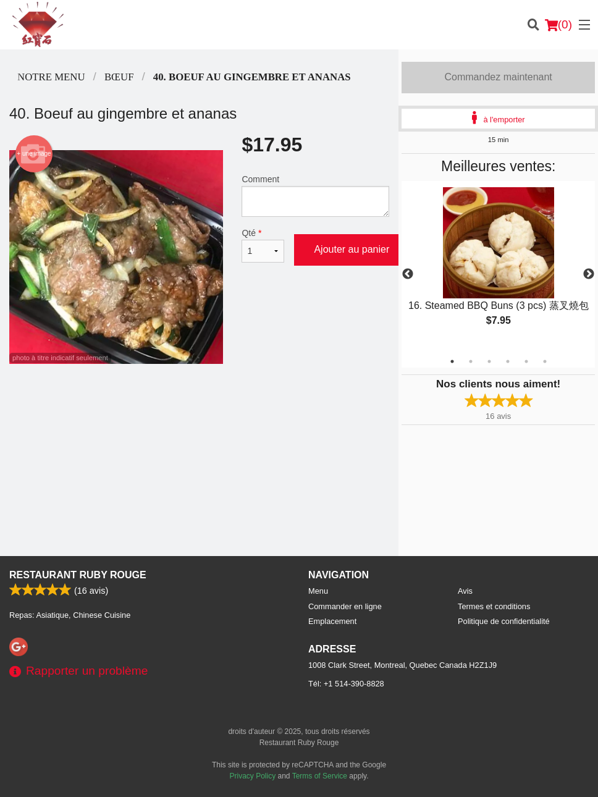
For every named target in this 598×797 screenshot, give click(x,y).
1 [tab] (452, 361)
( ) (558, 24)
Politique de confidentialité (504, 621)
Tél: (346, 683)
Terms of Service (319, 776)
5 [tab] (526, 361)
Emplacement (332, 621)
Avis (465, 591)
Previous (408, 274)
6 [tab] (545, 361)
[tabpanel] (498, 267)
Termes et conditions (494, 606)
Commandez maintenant (498, 77)
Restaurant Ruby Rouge (77, 575)
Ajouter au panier (351, 249)
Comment (315, 195)
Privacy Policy (253, 776)
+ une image (34, 153)
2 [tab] (471, 361)
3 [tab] (489, 361)
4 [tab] (508, 361)
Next (589, 274)
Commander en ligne (345, 606)
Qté (263, 245)
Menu (318, 591)
